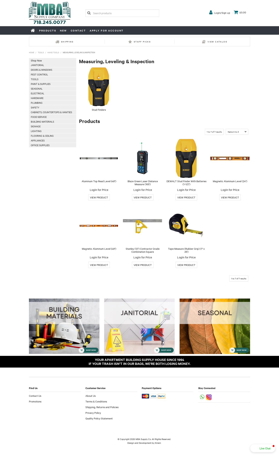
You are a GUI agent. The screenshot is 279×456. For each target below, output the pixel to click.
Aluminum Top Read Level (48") (99, 181)
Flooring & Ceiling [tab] (42, 135)
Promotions (35, 401)
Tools (41, 52)
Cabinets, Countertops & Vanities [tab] (51, 112)
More (99, 197)
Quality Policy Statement (99, 418)
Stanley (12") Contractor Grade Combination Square (143, 250)
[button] (262, 448)
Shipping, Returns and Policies (102, 407)
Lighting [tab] (36, 131)
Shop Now (36, 60)
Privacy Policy (93, 412)
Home (33, 30)
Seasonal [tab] (37, 88)
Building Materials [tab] (42, 121)
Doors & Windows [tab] (41, 69)
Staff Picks (142, 41)
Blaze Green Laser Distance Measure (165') (143, 182)
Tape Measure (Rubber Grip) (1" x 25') (186, 250)
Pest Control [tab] (39, 74)
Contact (78, 30)
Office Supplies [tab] (40, 145)
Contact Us (35, 395)
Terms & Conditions (96, 401)
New (63, 30)
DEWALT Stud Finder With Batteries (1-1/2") (186, 182)
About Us (90, 395)
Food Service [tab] (39, 116)
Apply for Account (107, 30)
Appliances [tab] (38, 140)
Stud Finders (99, 109)
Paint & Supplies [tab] (40, 83)
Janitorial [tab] (37, 65)
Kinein (158, 442)
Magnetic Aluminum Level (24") (230, 181)
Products (47, 30)
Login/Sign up (222, 12)
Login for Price (99, 190)
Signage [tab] (36, 126)
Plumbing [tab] (37, 102)
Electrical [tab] (37, 93)
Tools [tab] (34, 79)
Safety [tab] (35, 107)
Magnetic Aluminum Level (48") (99, 248)
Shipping (67, 41)
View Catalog (217, 41)
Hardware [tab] (37, 98)
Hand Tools (53, 52)
